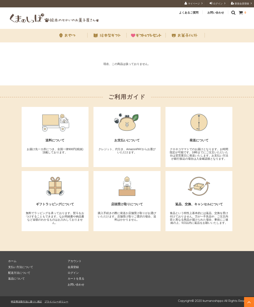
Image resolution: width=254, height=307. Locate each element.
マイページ (194, 3)
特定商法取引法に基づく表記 (26, 301)
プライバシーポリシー (56, 301)
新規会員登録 (242, 3)
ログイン (218, 3)
